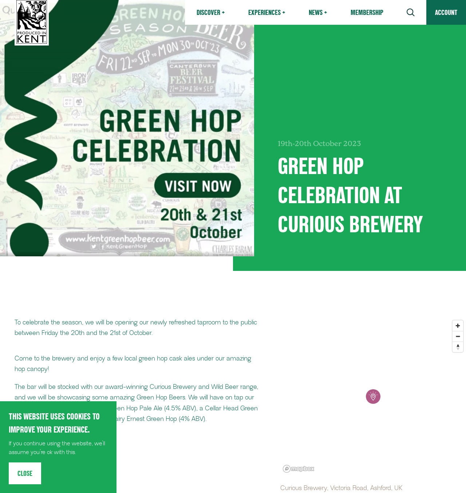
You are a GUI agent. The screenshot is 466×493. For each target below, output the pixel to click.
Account (446, 12)
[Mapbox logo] (299, 469)
